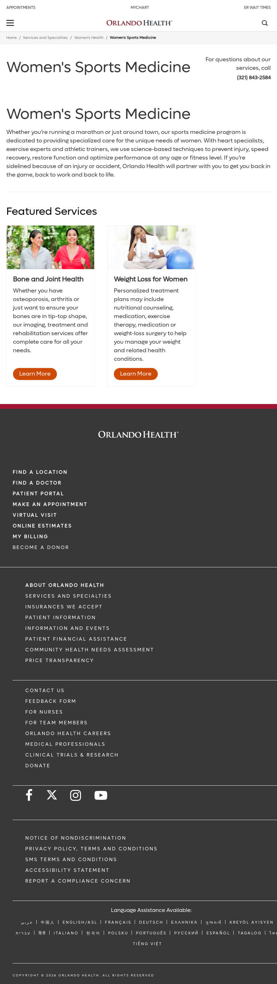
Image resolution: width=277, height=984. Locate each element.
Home (11, 37)
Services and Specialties (45, 37)
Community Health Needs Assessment (89, 650)
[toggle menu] (11, 23)
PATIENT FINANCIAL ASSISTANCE (76, 639)
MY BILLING (30, 537)
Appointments (20, 7)
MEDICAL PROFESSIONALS (65, 744)
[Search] (264, 23)
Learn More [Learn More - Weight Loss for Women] (135, 373)
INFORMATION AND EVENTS (67, 628)
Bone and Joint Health (48, 279)
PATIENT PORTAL (38, 494)
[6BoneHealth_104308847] (50, 247)
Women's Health (88, 37)
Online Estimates (42, 526)
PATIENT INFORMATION (60, 617)
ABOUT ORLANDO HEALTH (64, 585)
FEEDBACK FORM (51, 701)
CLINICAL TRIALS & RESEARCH (72, 755)
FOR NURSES (44, 712)
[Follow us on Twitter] (52, 793)
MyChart (140, 7)
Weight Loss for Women (151, 279)
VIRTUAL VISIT (35, 515)
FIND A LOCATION (40, 472)
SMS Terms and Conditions (71, 859)
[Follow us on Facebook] (29, 795)
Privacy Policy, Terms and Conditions (91, 849)
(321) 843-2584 (254, 77)
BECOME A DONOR (41, 547)
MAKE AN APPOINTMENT (50, 504)
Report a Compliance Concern (78, 881)
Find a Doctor (37, 483)
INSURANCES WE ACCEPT (64, 607)
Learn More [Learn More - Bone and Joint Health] (35, 373)
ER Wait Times (257, 7)
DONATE (38, 766)
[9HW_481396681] (151, 247)
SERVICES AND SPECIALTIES (68, 596)
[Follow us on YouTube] (101, 795)
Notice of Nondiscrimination (75, 838)
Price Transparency (59, 660)
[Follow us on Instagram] (76, 795)
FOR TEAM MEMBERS (56, 723)
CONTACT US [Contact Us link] (45, 690)
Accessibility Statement (67, 870)
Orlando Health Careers (68, 733)
